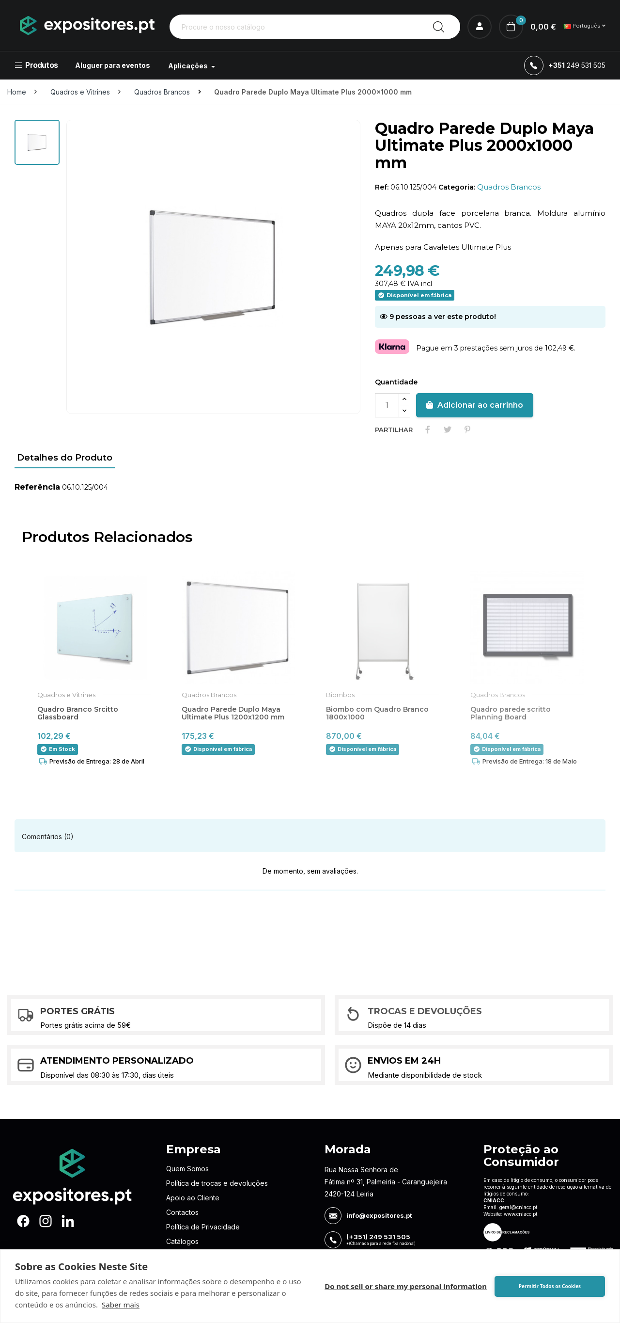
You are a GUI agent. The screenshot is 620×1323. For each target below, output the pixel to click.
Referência (37, 487)
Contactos (182, 1212)
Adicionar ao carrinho (474, 405)
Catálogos (182, 1241)
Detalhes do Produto (64, 457)
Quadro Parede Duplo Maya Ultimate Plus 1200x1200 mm (233, 713)
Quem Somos (187, 1168)
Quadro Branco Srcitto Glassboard (77, 713)
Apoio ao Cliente (192, 1198)
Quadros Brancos (509, 186)
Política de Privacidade (203, 1227)
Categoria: (456, 187)
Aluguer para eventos (112, 65)
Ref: (381, 187)
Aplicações (188, 66)
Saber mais (121, 1304)
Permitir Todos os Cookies (550, 1286)
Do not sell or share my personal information (406, 1286)
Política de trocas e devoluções (217, 1183)
